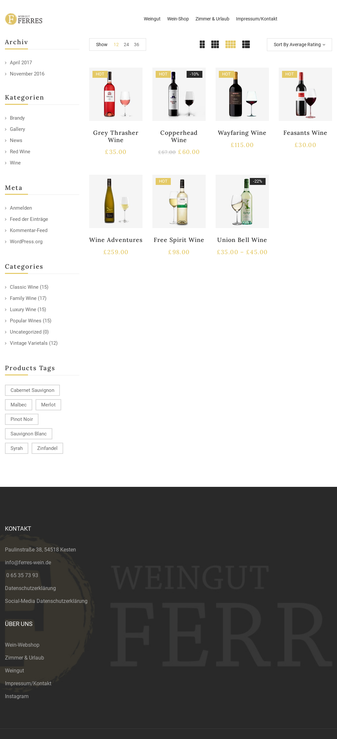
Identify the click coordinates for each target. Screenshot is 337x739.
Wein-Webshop (22, 645)
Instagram (17, 696)
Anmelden (21, 208)
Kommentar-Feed (28, 230)
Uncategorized (25, 332)
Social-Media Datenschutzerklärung (46, 601)
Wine (15, 163)
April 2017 (21, 63)
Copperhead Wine (179, 136)
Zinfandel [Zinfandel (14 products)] (47, 448)
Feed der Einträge (29, 219)
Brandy (17, 118)
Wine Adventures (116, 240)
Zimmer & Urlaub (24, 658)
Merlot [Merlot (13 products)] (48, 405)
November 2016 (27, 74)
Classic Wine (24, 287)
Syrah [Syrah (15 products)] (17, 448)
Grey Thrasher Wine (116, 136)
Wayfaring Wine (242, 132)
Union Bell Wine (242, 240)
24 (126, 44)
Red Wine (20, 152)
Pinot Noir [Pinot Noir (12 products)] (22, 419)
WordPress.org (26, 242)
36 (136, 44)
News (16, 140)
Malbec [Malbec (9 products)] (19, 405)
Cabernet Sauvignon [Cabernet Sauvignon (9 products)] (32, 390)
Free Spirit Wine (179, 240)
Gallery (17, 129)
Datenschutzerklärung (30, 588)
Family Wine (23, 298)
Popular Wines (25, 321)
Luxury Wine (23, 309)
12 (116, 44)
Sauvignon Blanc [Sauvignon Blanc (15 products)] (29, 434)
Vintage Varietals (29, 343)
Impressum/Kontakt (28, 683)
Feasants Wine (305, 132)
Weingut (14, 670)
